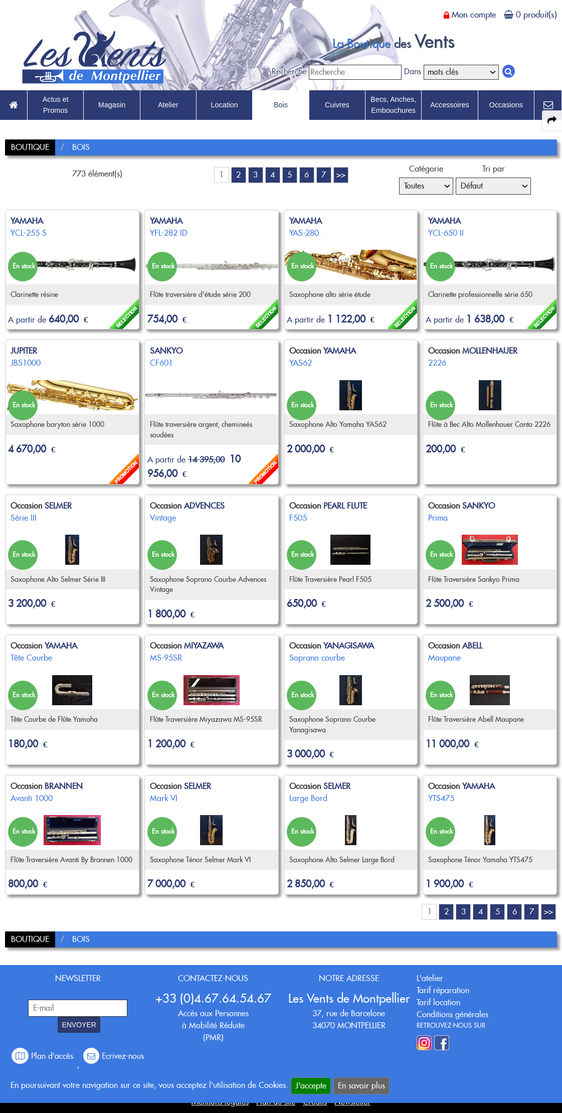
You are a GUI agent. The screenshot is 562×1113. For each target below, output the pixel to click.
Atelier (168, 105)
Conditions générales (452, 1014)
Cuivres (337, 105)
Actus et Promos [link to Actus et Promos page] (56, 104)
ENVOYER (79, 1025)
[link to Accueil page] (13, 105)
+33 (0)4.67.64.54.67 (213, 998)
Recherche (289, 71)
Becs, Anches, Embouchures (393, 104)
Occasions (506, 105)
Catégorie (426, 169)
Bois (281, 105)
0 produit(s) (536, 14)
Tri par (493, 169)
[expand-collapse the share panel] (552, 120)
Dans (412, 71)
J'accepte (310, 1085)
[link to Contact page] (547, 105)
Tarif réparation (443, 990)
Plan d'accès (44, 1056)
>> (340, 175)
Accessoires (449, 105)
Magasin (111, 105)
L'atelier (430, 978)
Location (224, 105)
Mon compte (474, 14)
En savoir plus (361, 1085)
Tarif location (438, 1002)
